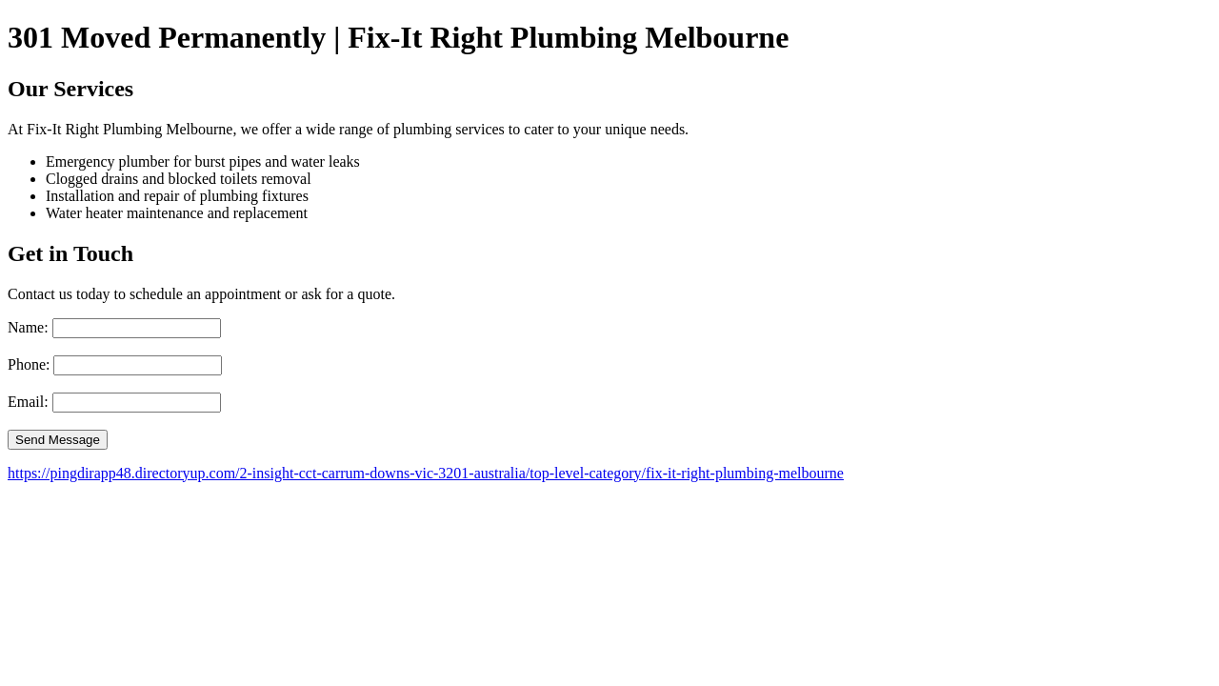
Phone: (29, 364)
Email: (28, 401)
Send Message (57, 440)
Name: (28, 327)
